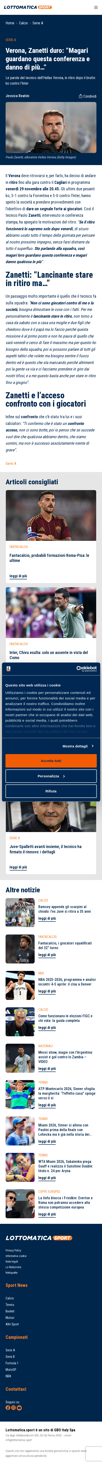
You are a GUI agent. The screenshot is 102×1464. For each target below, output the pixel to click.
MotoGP (11, 1370)
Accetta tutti (51, 761)
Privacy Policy (13, 1250)
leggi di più (18, 576)
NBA (8, 1376)
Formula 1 (12, 1363)
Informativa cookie (16, 1256)
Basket (10, 1311)
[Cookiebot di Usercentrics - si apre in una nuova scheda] (76, 669)
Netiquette (11, 1272)
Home (10, 23)
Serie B (10, 1357)
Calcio (23, 23)
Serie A (38, 23)
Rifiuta (51, 791)
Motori (10, 1318)
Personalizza (51, 776)
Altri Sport (12, 1324)
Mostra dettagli (75, 746)
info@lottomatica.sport (19, 1440)
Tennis (10, 1305)
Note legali (12, 1261)
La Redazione (13, 1267)
